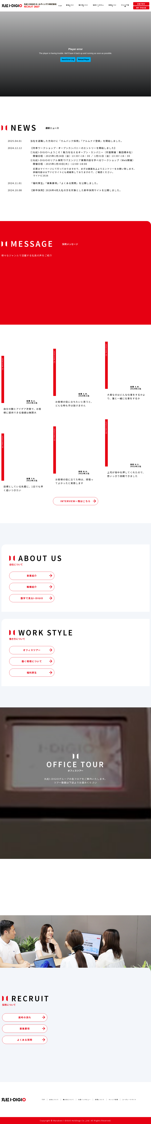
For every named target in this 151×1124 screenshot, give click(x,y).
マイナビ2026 (40, 175)
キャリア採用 (125, 5)
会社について (70, 5)
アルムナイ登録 (91, 141)
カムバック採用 (70, 141)
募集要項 (52, 183)
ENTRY (141, 3)
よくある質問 (68, 183)
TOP (60, 5)
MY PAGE (141, 7)
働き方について (83, 5)
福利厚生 (38, 183)
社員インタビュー (98, 5)
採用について (112, 5)
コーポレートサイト (129, 1099)
